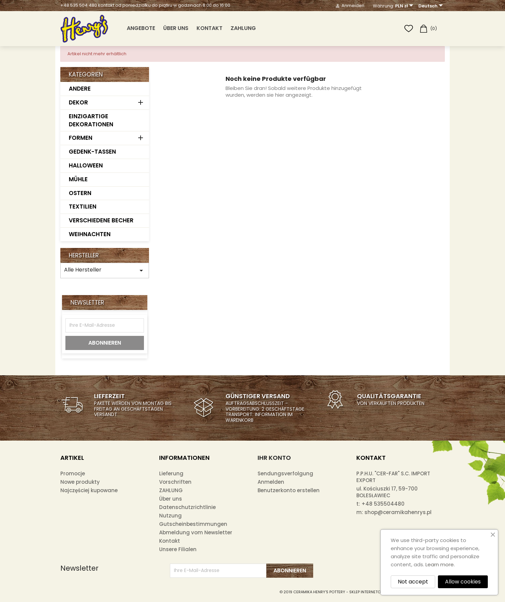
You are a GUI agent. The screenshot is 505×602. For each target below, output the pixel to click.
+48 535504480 (383, 503)
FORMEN (80, 138)
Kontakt (209, 28)
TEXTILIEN (82, 206)
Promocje (72, 473)
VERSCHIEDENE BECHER (101, 220)
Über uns (175, 28)
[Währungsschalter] (405, 6)
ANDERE (80, 89)
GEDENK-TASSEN (92, 152)
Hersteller (84, 255)
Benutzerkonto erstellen (289, 490)
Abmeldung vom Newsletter (195, 532)
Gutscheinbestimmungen (193, 524)
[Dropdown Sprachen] (431, 6)
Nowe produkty (80, 481)
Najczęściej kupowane (89, 490)
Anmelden (271, 481)
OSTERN (80, 193)
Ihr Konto (274, 457)
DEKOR (78, 102)
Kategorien (86, 74)
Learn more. (440, 564)
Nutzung (170, 515)
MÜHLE (78, 179)
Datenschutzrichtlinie (187, 507)
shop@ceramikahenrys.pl (398, 512)
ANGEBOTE (141, 28)
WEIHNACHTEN (90, 234)
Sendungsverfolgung (285, 473)
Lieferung (171, 473)
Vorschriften (175, 481)
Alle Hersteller (104, 270)
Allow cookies (463, 581)
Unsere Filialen (178, 549)
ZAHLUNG (243, 28)
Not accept (413, 581)
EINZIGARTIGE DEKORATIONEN (91, 120)
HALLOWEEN (86, 165)
